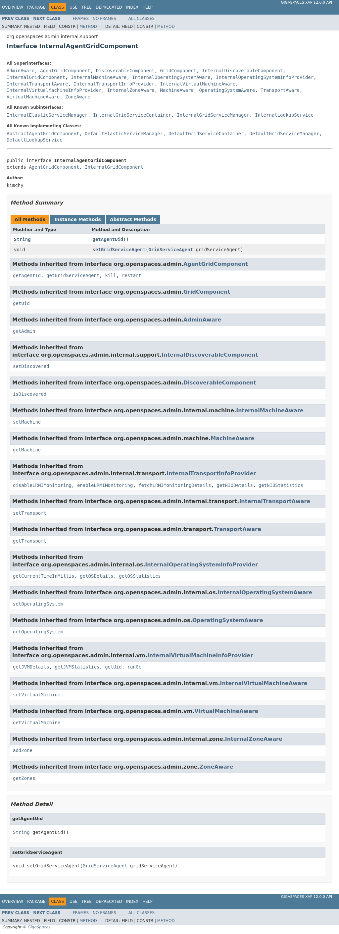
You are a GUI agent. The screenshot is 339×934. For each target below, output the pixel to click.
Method (88, 26)
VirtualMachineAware (33, 96)
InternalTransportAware (37, 84)
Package (36, 7)
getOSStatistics (140, 576)
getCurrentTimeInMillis (43, 576)
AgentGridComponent (65, 70)
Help (147, 7)
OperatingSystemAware (227, 90)
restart (131, 275)
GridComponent (178, 70)
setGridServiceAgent (119, 249)
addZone (22, 750)
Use (73, 7)
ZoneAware (77, 96)
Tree (86, 7)
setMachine (27, 422)
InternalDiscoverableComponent (242, 70)
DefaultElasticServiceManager (124, 133)
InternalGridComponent (36, 77)
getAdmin (24, 331)
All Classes (141, 18)
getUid (21, 303)
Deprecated (109, 7)
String (22, 239)
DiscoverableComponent (125, 70)
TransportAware (280, 90)
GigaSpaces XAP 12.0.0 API (306, 2)
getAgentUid (108, 239)
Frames (81, 18)
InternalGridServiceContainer (132, 115)
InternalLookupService (284, 115)
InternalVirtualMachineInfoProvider (54, 90)
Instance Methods (77, 219)
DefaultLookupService (35, 140)
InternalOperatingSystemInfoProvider (265, 77)
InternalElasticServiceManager (47, 115)
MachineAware (177, 90)
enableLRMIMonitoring (105, 485)
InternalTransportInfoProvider (113, 84)
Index (132, 7)
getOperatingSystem (38, 631)
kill (110, 275)
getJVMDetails (31, 667)
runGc (134, 667)
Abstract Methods (133, 219)
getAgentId (27, 275)
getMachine (27, 449)
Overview (12, 7)
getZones (24, 778)
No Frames (104, 18)
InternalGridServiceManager (213, 115)
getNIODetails (235, 485)
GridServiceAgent (170, 249)
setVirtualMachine (36, 694)
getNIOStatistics (281, 485)
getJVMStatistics (77, 667)
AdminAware (20, 70)
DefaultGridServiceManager (284, 133)
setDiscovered (31, 366)
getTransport (29, 541)
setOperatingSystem (38, 604)
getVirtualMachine (36, 722)
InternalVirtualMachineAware (198, 84)
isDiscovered (29, 394)
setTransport (29, 513)
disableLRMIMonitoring (42, 485)
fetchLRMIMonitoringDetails (174, 485)
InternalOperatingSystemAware (171, 77)
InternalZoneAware (130, 90)
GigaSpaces (38, 927)
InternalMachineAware (99, 77)
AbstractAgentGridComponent (43, 133)
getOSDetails (96, 576)
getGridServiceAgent (72, 275)
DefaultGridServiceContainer (206, 133)
